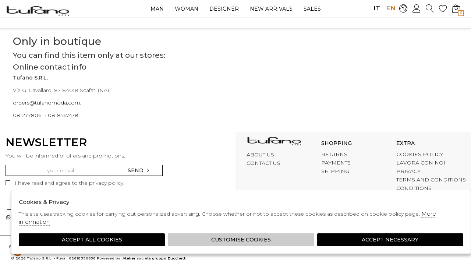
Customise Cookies (241, 239)
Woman (186, 9)
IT (376, 8)
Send (139, 170)
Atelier (129, 258)
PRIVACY (408, 171)
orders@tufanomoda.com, (47, 102)
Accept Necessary (390, 239)
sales (312, 9)
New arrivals (271, 9)
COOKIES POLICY (419, 154)
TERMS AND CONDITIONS (431, 179)
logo (38, 10)
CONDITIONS (414, 188)
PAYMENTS (336, 162)
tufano (274, 142)
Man (157, 9)
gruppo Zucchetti (169, 258)
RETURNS (334, 154)
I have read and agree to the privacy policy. (65, 183)
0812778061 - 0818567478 (45, 115)
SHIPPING (335, 171)
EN (390, 8)
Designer (224, 9)
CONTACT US (263, 163)
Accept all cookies (92, 239)
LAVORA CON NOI (420, 162)
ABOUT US (260, 154)
